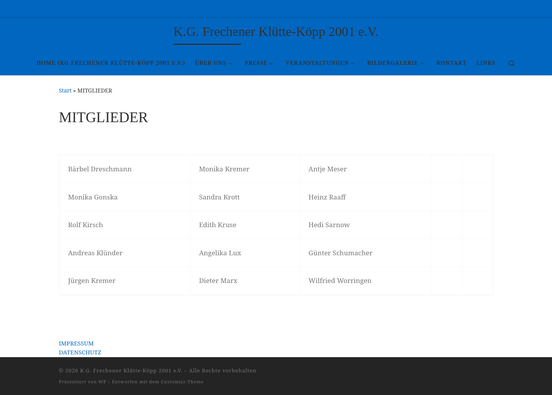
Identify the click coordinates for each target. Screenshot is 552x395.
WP (102, 381)
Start (65, 90)
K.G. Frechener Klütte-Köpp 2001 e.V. (131, 370)
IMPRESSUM (76, 343)
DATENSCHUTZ (80, 352)
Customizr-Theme (182, 381)
